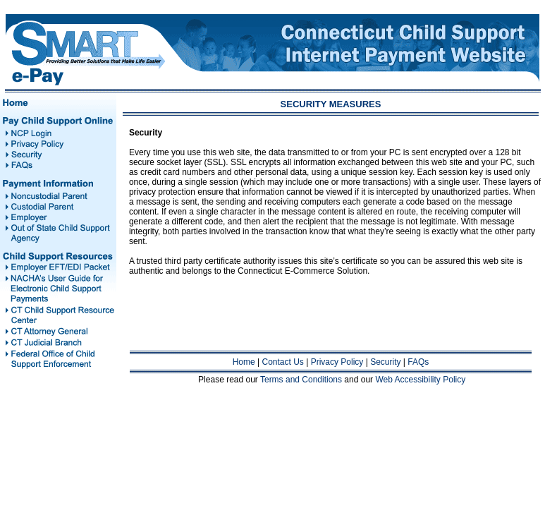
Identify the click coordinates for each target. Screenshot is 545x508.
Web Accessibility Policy (420, 380)
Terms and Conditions (301, 380)
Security (385, 362)
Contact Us (283, 362)
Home (244, 362)
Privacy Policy (337, 362)
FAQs (418, 362)
